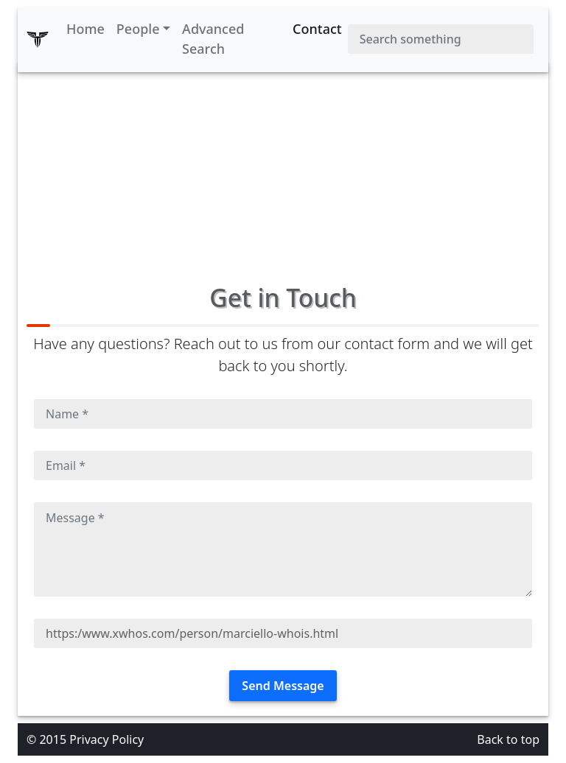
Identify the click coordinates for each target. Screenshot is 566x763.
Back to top (508, 739)
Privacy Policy (106, 739)
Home (85, 29)
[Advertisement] (283, 165)
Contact (317, 29)
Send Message (283, 686)
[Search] (441, 39)
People (138, 29)
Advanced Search (213, 38)
